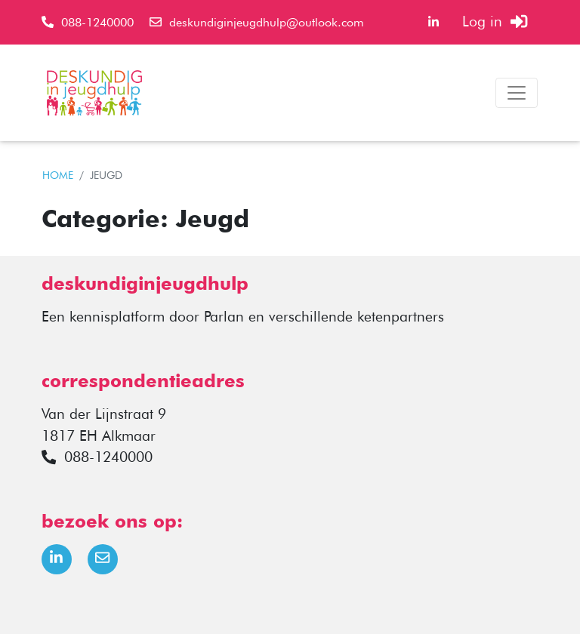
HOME (57, 175)
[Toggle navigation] (516, 93)
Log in (494, 21)
